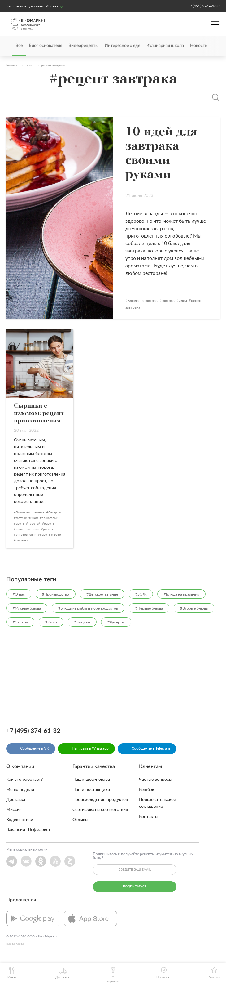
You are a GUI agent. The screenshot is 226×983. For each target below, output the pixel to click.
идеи (183, 300)
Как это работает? (24, 779)
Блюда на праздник (30, 512)
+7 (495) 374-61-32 (204, 6)
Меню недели (20, 790)
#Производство (55, 594)
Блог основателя (45, 45)
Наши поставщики (91, 790)
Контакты (148, 817)
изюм (34, 518)
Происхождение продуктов (100, 800)
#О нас (19, 594)
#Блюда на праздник (181, 594)
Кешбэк (146, 790)
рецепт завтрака (27, 529)
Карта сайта (15, 943)
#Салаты (20, 622)
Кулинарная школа (165, 45)
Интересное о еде (122, 45)
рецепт (49, 523)
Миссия (14, 809)
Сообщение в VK (34, 748)
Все (19, 45)
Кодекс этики (19, 820)
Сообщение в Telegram (151, 748)
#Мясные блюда (27, 608)
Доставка (15, 800)
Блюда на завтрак (143, 300)
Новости (198, 45)
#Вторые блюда (194, 608)
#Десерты (116, 622)
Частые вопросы (155, 779)
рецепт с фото (50, 534)
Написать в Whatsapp (90, 748)
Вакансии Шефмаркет (28, 830)
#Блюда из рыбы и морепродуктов (88, 608)
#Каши (51, 622)
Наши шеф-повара (91, 779)
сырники (22, 540)
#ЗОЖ (140, 594)
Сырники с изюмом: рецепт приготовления (39, 413)
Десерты (54, 512)
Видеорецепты (83, 45)
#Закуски (82, 622)
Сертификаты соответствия (100, 809)
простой (34, 523)
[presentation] (210, 46)
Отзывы (80, 820)
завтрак (168, 300)
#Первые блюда (149, 608)
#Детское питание (102, 594)
